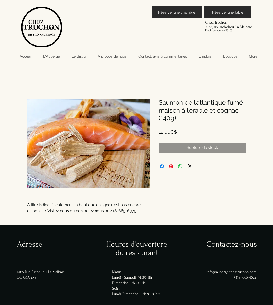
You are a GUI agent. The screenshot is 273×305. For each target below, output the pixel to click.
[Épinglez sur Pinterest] (171, 166)
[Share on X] (190, 166)
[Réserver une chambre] (177, 12)
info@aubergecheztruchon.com (231, 272)
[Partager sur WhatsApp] (180, 166)
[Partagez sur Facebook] (162, 166)
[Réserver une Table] (227, 12)
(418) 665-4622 (245, 277)
